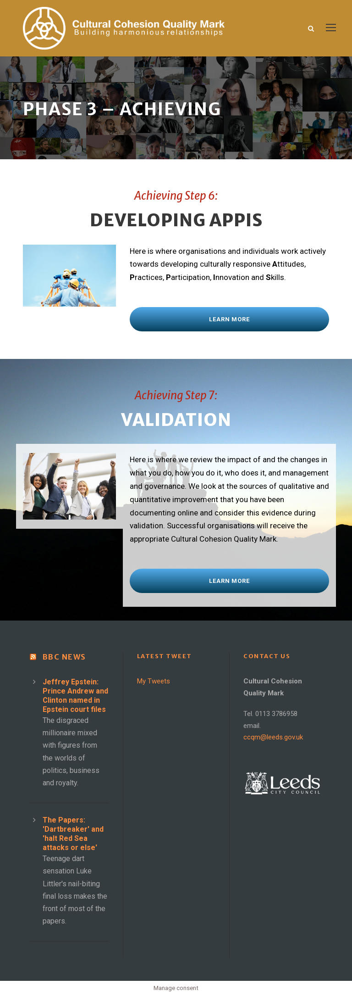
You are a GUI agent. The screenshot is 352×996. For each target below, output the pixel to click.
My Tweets (153, 681)
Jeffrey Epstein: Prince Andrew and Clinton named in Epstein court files (75, 695)
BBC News (64, 656)
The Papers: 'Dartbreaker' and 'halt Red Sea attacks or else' (73, 834)
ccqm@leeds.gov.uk (273, 737)
